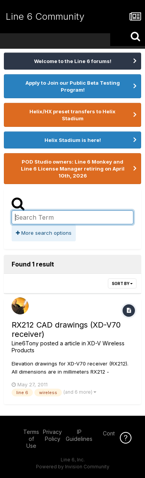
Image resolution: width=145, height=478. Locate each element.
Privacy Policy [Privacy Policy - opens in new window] (52, 435)
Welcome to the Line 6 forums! (72, 61)
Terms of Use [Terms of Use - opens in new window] (31, 438)
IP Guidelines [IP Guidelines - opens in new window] (79, 435)
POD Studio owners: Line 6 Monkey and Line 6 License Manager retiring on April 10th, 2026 (73, 169)
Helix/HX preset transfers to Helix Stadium (72, 114)
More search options (44, 233)
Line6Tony (25, 343)
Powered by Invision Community (72, 466)
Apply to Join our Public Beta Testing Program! (73, 86)
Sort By (122, 283)
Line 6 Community (45, 16)
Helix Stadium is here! (72, 140)
